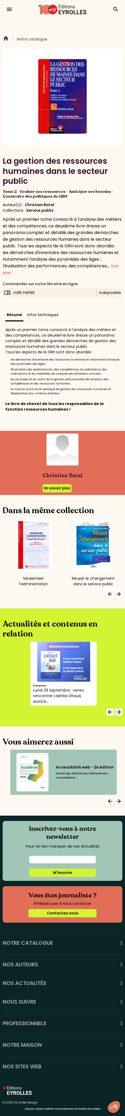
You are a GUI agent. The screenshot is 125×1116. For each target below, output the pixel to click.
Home (6, 39)
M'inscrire (62, 872)
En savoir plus (57, 488)
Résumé (14, 314)
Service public (40, 210)
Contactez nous (62, 913)
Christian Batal (39, 204)
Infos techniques (43, 314)
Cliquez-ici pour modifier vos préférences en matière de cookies (63, 1108)
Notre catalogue (32, 39)
